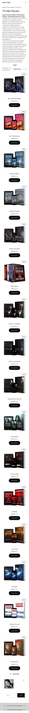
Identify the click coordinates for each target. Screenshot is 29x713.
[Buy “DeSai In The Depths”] (14, 330)
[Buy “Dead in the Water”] (14, 218)
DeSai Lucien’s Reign (14, 361)
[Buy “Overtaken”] (14, 593)
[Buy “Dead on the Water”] (14, 255)
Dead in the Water (14, 211)
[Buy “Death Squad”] (14, 293)
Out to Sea (14, 549)
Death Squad (14, 286)
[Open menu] (26, 2)
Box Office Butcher (14, 136)
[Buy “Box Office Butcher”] (14, 143)
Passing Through (14, 624)
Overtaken (14, 586)
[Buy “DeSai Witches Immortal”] (14, 405)
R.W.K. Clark (6, 2)
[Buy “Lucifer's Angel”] (14, 481)
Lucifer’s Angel (14, 474)
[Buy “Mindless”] (14, 518)
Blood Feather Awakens (14, 98)
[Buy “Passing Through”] (14, 631)
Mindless (14, 511)
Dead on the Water (14, 249)
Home (3, 7)
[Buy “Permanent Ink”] (14, 668)
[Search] (21, 695)
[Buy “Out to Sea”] (14, 556)
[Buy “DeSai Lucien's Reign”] (14, 368)
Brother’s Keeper (14, 174)
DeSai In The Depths (14, 324)
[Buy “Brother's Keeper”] (14, 180)
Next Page (16, 674)
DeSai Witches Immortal (14, 399)
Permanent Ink (14, 662)
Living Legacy (14, 436)
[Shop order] (20, 69)
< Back (14, 65)
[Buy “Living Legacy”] (14, 443)
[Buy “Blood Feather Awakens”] (14, 105)
